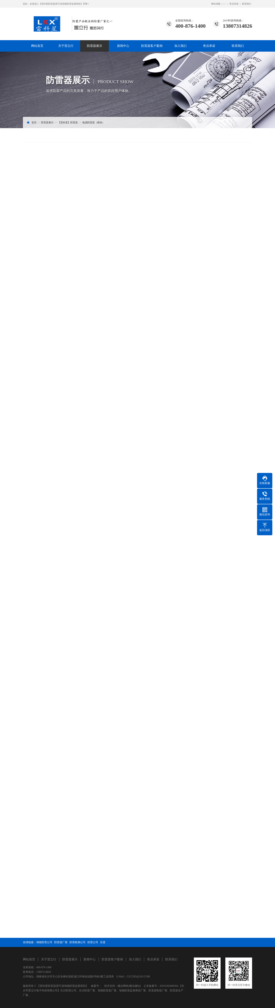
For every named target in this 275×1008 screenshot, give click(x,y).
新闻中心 (123, 45)
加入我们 (180, 45)
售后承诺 (234, 3)
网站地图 (215, 3)
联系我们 (246, 3)
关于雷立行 (66, 45)
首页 (34, 122)
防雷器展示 (94, 45)
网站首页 (37, 45)
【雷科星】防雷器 (68, 122)
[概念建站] (134, 985)
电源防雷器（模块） (93, 122)
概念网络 (123, 985)
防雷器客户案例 (152, 45)
